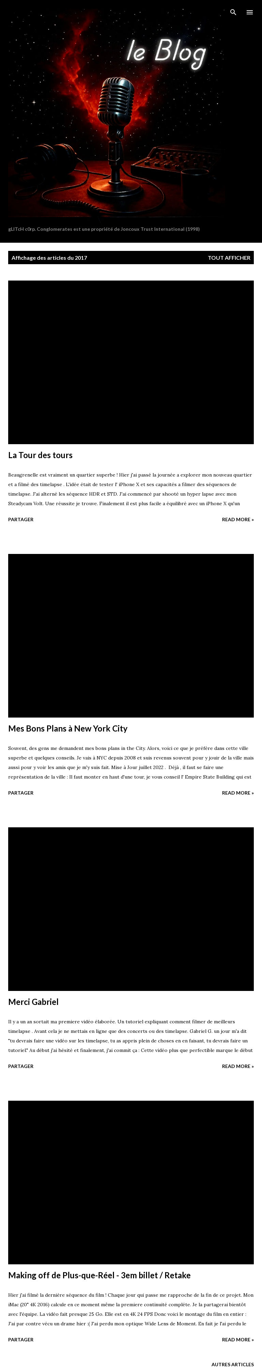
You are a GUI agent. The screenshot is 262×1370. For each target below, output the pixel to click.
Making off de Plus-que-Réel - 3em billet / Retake (99, 1275)
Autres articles (233, 1364)
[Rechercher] (233, 12)
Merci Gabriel (33, 1002)
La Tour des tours (40, 455)
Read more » (238, 519)
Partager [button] (20, 519)
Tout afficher (229, 257)
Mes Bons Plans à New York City (68, 728)
